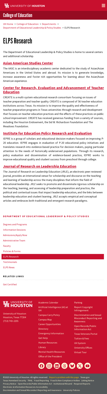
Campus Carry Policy (49, 314)
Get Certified (10, 284)
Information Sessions (14, 229)
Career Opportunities (49, 324)
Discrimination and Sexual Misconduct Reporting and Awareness (88, 318)
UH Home (8, 23)
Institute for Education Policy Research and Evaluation (47, 133)
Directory (43, 328)
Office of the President (50, 356)
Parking (78, 302)
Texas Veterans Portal (85, 333)
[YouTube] (87, 366)
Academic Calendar (48, 302)
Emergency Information (51, 333)
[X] (80, 366)
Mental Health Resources (51, 351)
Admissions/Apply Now (15, 235)
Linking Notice (87, 380)
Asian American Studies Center (28, 63)
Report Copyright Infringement (83, 309)
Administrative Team (14, 240)
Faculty (7, 245)
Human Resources (47, 342)
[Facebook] (41, 366)
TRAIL (30, 380)
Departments (49, 23)
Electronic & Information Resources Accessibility (25, 387)
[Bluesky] (72, 366)
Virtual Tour (80, 352)
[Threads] (64, 366)
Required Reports (82, 383)
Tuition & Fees (81, 338)
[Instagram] (49, 366)
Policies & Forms (12, 251)
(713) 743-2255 (10, 320)
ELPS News (9, 267)
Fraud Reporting (41, 380)
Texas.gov (85, 377)
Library (42, 347)
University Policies (71, 390)
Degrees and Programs (15, 224)
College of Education (17, 15)
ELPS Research (11, 256)
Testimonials (10, 261)
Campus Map (45, 319)
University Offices (83, 347)
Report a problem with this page (64, 377)
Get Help (43, 337)
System (80, 343)
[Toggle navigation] (103, 5)
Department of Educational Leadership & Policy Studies (32, 27)
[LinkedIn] (57, 366)
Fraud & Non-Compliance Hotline (65, 380)
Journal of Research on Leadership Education (39, 166)
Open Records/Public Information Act (85, 327)
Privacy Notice (9, 383)
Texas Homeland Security (14, 380)
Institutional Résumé (63, 383)
